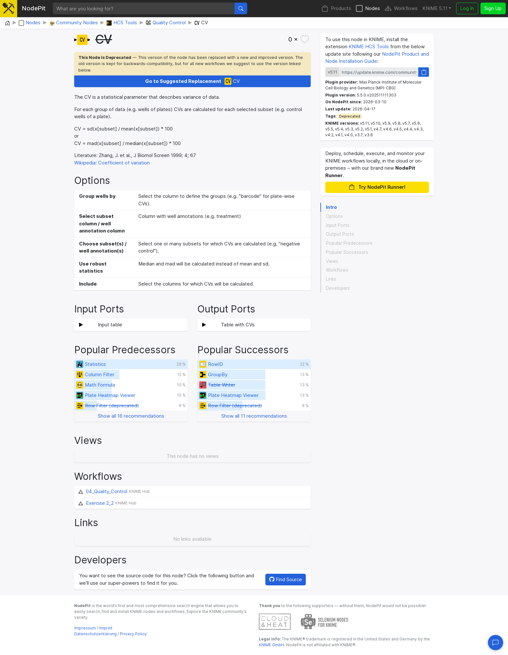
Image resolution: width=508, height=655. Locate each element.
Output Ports (340, 234)
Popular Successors (347, 252)
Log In (467, 8)
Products (336, 8)
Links (331, 279)
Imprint (105, 628)
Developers (338, 288)
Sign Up (493, 8)
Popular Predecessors (349, 243)
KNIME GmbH (271, 644)
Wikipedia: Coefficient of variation (112, 163)
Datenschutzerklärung (95, 633)
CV (192, 81)
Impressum (85, 628)
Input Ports (338, 225)
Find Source (285, 579)
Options (334, 216)
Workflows (401, 8)
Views (332, 261)
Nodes (368, 8)
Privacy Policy (133, 633)
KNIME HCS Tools (369, 46)
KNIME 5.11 (434, 8)
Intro (331, 207)
